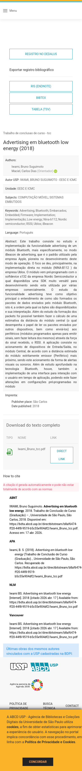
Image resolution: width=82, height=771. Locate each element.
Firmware (27, 215)
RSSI (29, 223)
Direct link (62, 455)
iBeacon (47, 223)
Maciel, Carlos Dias (32, 171)
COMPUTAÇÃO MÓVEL (33, 197)
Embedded (12, 215)
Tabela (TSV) (41, 109)
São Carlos (40, 401)
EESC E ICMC (26, 188)
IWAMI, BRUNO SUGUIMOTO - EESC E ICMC (48, 179)
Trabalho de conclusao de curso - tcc (27, 133)
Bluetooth (42, 210)
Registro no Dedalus (41, 54)
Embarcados (58, 210)
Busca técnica (49, 706)
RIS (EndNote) (41, 86)
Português (26, 232)
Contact (72, 706)
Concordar (38, 761)
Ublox (37, 223)
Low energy (34, 219)
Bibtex (41, 97)
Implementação (15, 219)
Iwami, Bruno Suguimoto (28, 166)
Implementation (44, 215)
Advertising (27, 210)
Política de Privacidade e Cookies (50, 742)
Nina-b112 (50, 219)
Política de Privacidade (18, 706)
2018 (36, 406)
